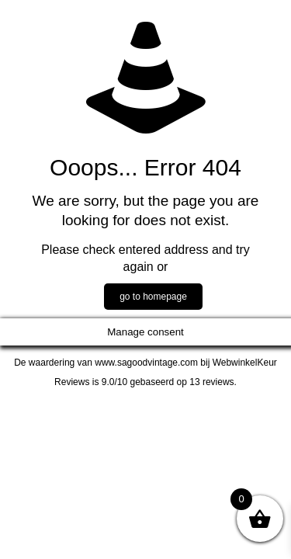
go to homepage (153, 296)
